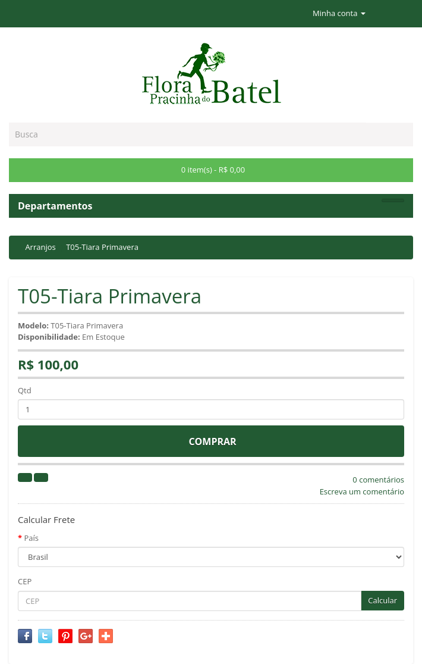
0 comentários (378, 479)
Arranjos (40, 247)
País (31, 538)
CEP (25, 581)
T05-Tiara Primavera (102, 247)
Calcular (382, 600)
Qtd (25, 390)
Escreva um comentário (362, 491)
